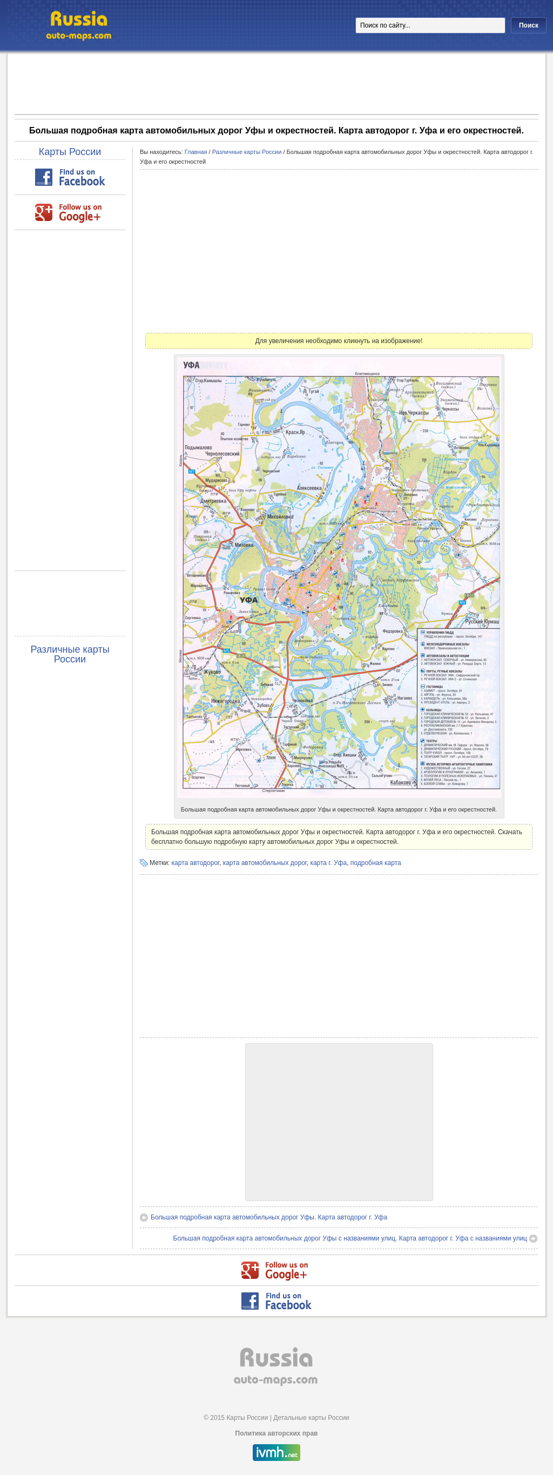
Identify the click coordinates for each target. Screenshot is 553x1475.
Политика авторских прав (276, 1433)
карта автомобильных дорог (265, 863)
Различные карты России (69, 654)
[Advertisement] (276, 83)
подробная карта (375, 863)
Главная (196, 152)
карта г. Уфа (328, 863)
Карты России (70, 151)
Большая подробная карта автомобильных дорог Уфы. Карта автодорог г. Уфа (269, 1217)
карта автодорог (195, 863)
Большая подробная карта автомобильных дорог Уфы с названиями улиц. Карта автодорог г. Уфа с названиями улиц (350, 1238)
